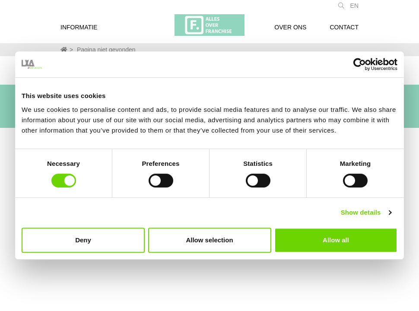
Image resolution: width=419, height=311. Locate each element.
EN (354, 9)
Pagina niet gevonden (106, 49)
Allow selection (209, 240)
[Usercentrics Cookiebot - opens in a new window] (359, 64)
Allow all (336, 240)
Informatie (78, 31)
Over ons (290, 31)
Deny (83, 240)
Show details (361, 212)
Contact (344, 31)
